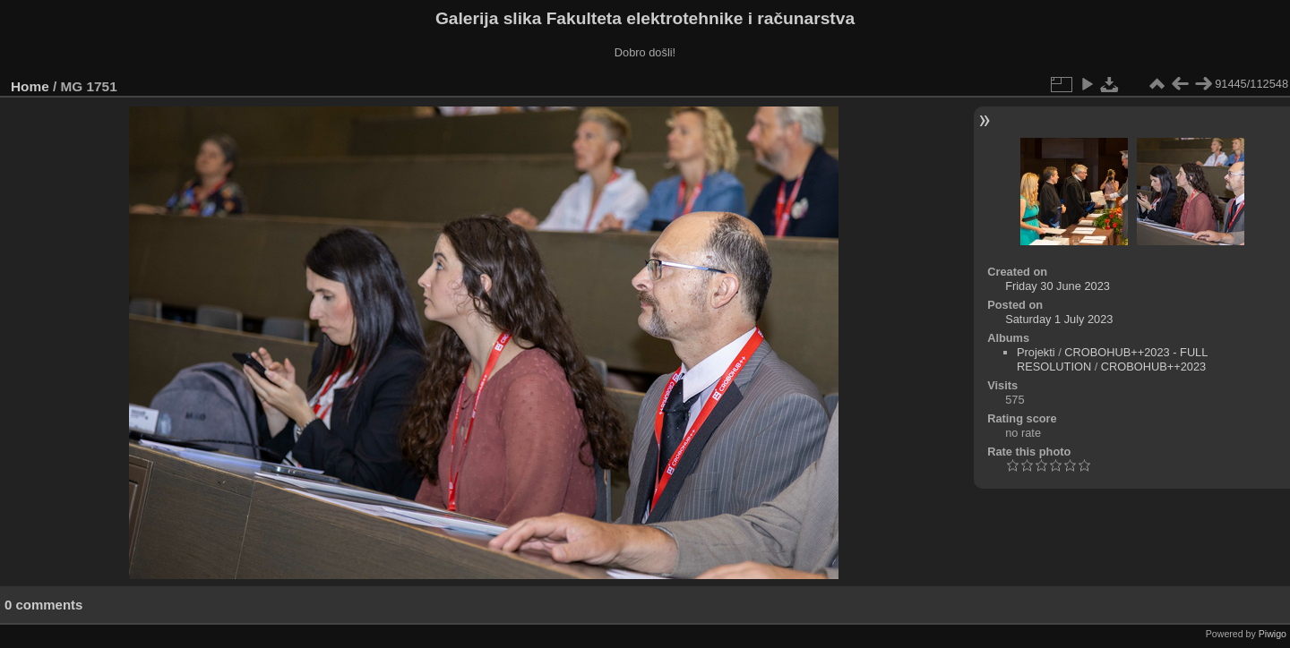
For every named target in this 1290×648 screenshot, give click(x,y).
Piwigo (1272, 633)
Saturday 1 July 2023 (1059, 319)
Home (30, 86)
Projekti (1036, 352)
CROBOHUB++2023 (1153, 366)
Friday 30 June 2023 (1057, 286)
